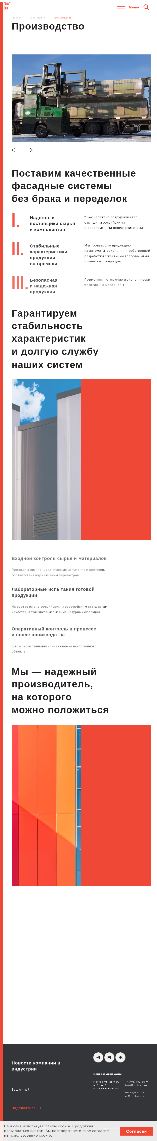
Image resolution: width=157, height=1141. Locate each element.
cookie (64, 1126)
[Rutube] (109, 1057)
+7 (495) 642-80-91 (137, 1082)
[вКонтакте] (120, 1057)
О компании (37, 18)
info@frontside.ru (136, 1085)
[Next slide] (29, 150)
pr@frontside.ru (135, 1096)
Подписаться (24, 1108)
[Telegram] (98, 1057)
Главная (17, 18)
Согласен (136, 1131)
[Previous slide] (15, 150)
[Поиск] (146, 7)
